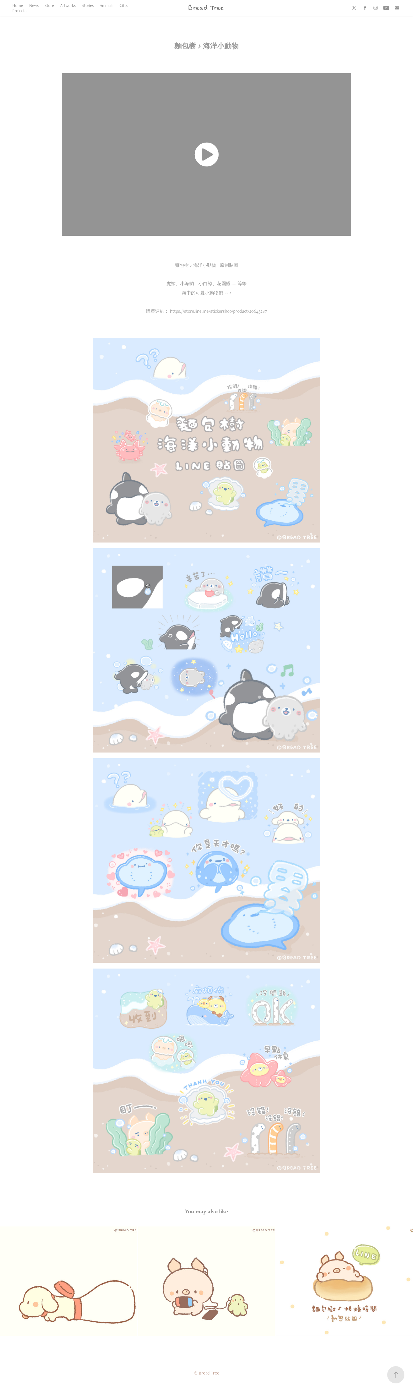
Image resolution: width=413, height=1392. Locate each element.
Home (17, 5)
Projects (19, 10)
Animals (106, 5)
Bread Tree (205, 8)
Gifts (124, 5)
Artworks (68, 5)
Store (49, 5)
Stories (88, 5)
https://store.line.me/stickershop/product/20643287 (218, 311)
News (34, 5)
